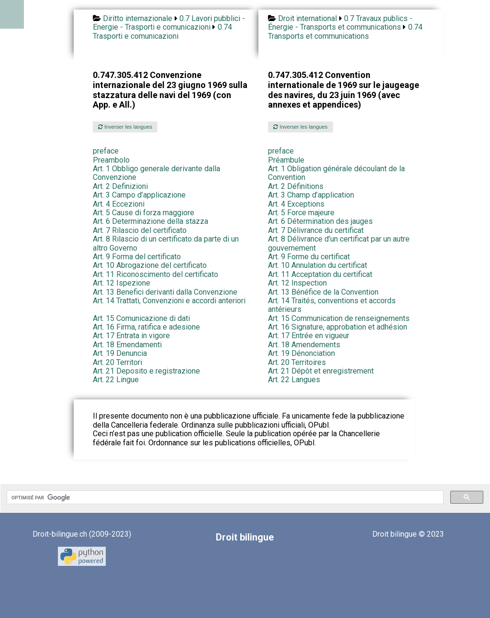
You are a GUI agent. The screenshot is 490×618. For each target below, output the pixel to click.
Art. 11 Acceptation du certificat (320, 274)
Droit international (307, 18)
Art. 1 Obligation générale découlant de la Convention (336, 173)
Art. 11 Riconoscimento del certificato (155, 274)
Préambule (286, 160)
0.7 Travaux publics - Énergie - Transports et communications (340, 23)
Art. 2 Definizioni (120, 186)
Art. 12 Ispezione (121, 282)
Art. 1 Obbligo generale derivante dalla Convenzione (156, 173)
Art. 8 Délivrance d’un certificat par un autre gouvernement (339, 243)
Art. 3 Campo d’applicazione (139, 194)
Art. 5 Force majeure (301, 212)
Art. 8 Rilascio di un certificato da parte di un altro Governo (166, 243)
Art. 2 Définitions (295, 186)
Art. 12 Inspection (297, 282)
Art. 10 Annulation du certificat (317, 265)
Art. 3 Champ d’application (311, 194)
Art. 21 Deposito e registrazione (146, 370)
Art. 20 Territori (117, 362)
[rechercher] (224, 497)
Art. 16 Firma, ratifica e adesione (146, 326)
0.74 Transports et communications (345, 31)
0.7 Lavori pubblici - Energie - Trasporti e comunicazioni (169, 23)
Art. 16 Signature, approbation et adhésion (337, 326)
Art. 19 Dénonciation (301, 353)
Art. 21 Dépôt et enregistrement (321, 370)
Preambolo (111, 160)
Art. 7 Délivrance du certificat (316, 230)
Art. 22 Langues (294, 379)
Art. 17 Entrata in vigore (131, 335)
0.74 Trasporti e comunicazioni (162, 31)
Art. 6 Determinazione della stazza (150, 221)
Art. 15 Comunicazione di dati (141, 318)
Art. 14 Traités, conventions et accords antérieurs (332, 305)
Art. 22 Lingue (116, 379)
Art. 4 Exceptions (296, 204)
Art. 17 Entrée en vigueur (308, 335)
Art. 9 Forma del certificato (137, 256)
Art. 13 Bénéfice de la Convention (323, 292)
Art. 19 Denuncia (120, 353)
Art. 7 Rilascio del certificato (140, 230)
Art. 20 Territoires (297, 362)
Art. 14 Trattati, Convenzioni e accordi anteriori (169, 300)
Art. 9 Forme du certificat (309, 256)
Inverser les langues (125, 127)
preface (106, 150)
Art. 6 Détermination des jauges (320, 221)
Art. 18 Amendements (304, 344)
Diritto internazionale (137, 18)
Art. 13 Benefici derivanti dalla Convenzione (165, 292)
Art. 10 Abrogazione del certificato (150, 265)
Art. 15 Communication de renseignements (339, 318)
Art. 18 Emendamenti (127, 344)
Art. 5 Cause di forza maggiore (143, 212)
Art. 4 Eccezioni (119, 204)
